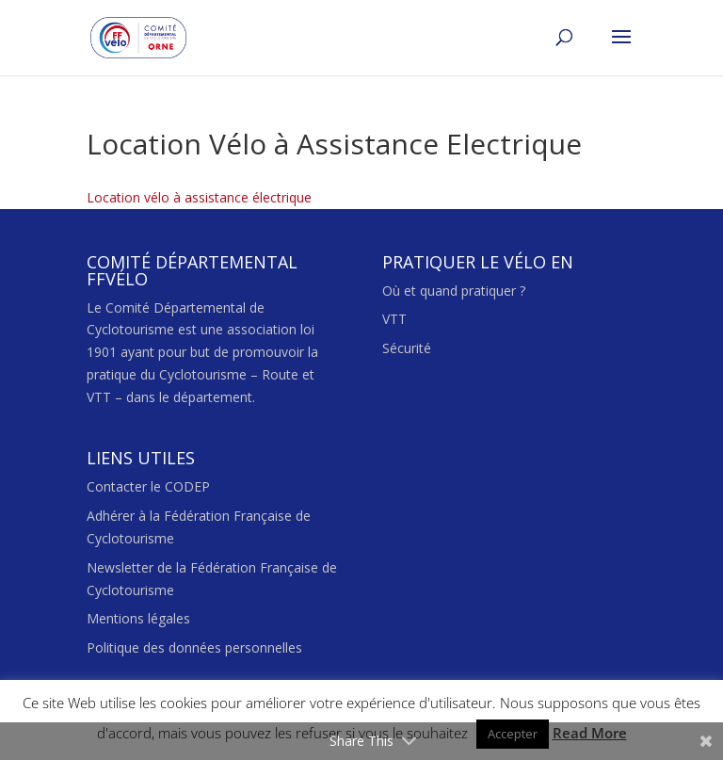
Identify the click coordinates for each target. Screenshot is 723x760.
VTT (394, 319)
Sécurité (406, 348)
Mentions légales (138, 618)
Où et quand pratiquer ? (453, 290)
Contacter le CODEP (148, 486)
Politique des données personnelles (194, 647)
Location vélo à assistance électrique (199, 197)
